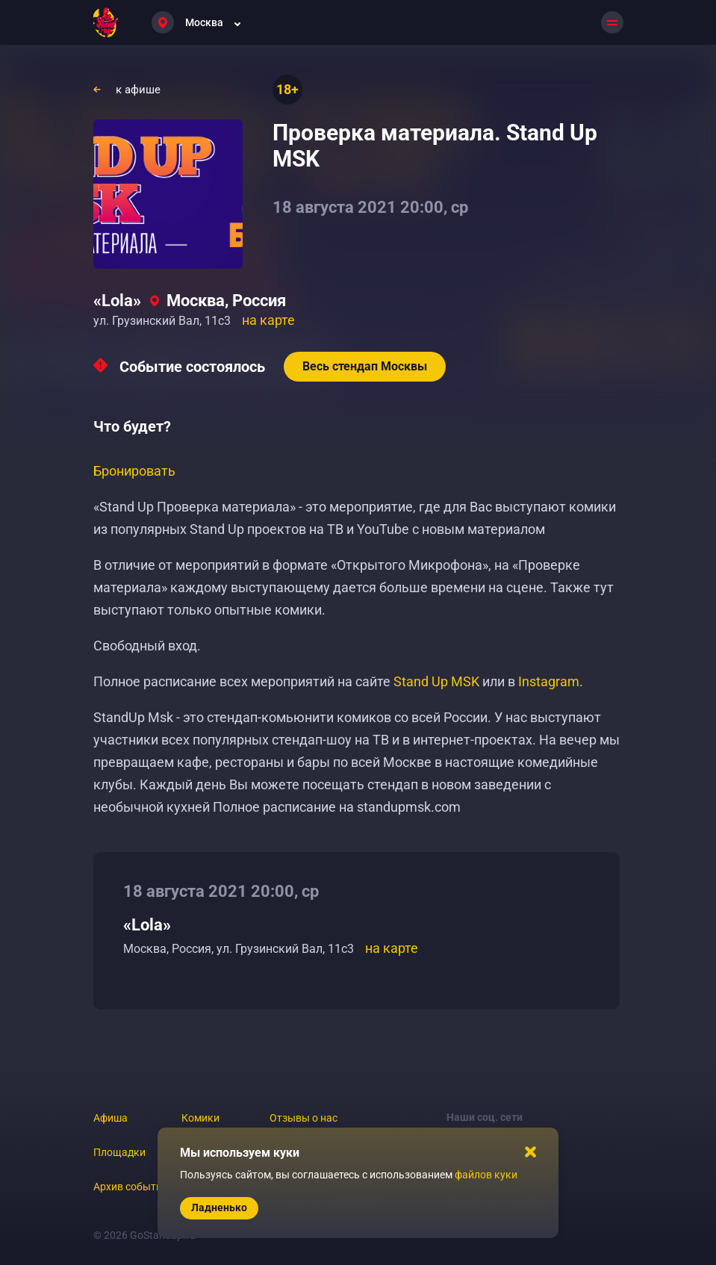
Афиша (110, 1118)
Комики (200, 1118)
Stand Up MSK (436, 681)
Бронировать (134, 471)
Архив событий (130, 1187)
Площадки (119, 1152)
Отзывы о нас (303, 1118)
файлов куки (486, 1175)
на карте (268, 320)
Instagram (548, 681)
